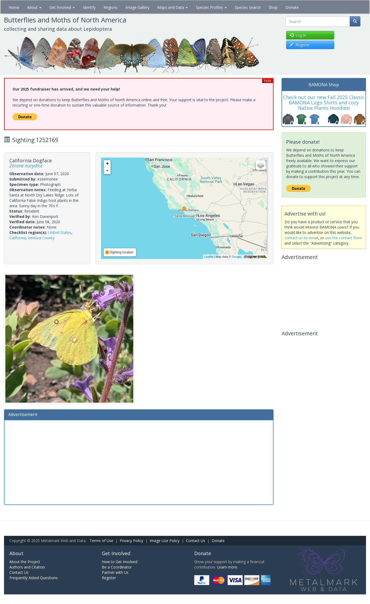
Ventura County (41, 237)
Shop (273, 7)
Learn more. (227, 567)
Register (109, 577)
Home (14, 7)
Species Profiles (211, 7)
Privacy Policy (131, 540)
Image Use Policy (165, 540)
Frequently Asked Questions (33, 577)
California (17, 237)
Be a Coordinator (117, 567)
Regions (111, 7)
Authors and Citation (27, 567)
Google (236, 256)
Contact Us (195, 540)
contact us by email (301, 237)
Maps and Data (172, 7)
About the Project (24, 561)
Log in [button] (298, 35)
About (34, 7)
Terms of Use (101, 540)
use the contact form (343, 237)
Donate (292, 7)
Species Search (248, 7)
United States (59, 232)
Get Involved (62, 7)
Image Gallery (137, 7)
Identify (89, 7)
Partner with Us (115, 572)
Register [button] (300, 44)
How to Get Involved (119, 561)
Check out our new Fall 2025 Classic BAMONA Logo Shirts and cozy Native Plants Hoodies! (323, 102)
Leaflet (208, 256)
